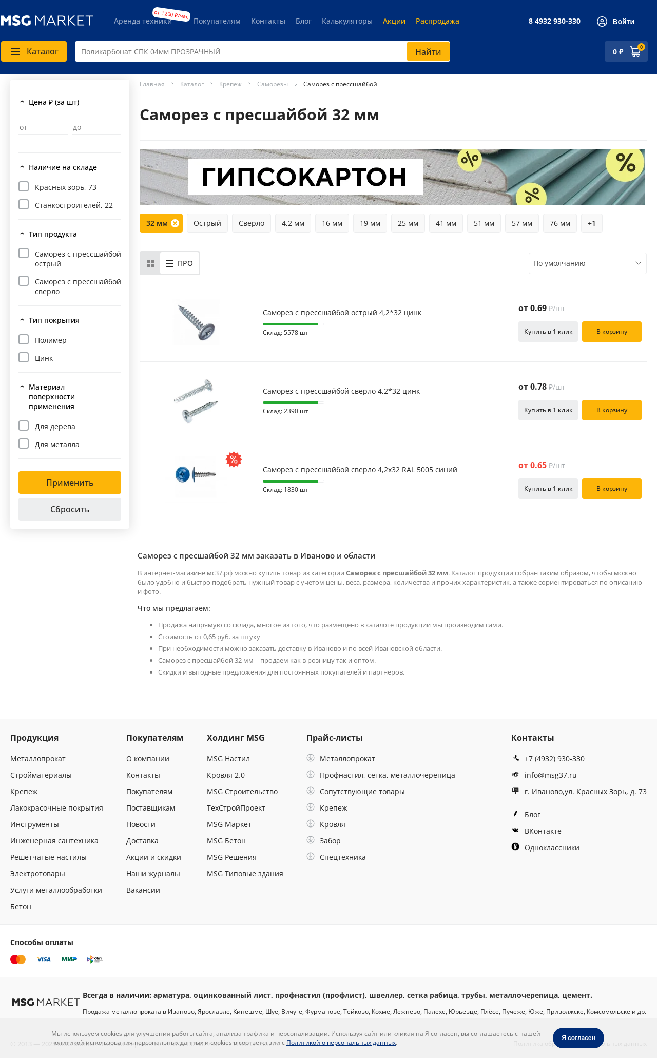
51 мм (484, 223)
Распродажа (437, 21)
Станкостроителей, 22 (74, 205)
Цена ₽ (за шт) (54, 102)
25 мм (408, 223)
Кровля (325, 824)
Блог (304, 21)
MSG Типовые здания (245, 873)
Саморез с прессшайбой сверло (78, 286)
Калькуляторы (347, 21)
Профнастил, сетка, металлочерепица (380, 775)
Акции (394, 21)
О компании (147, 758)
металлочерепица (523, 995)
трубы (473, 995)
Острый (207, 223)
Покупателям (217, 21)
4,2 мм (293, 223)
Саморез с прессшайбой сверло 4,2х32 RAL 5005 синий (360, 469)
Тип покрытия (54, 320)
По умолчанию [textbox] (559, 263)
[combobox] (262, 51)
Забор (323, 840)
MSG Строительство (242, 791)
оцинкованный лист (232, 995)
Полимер (51, 340)
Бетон (20, 906)
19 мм (370, 223)
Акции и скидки (153, 857)
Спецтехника (336, 857)
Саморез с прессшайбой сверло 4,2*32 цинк (341, 391)
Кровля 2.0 (226, 775)
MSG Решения (232, 857)
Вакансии (143, 890)
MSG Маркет (229, 824)
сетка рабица (432, 995)
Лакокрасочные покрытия (56, 808)
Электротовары (37, 873)
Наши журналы (153, 873)
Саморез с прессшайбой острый (78, 258)
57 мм (522, 223)
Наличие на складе (63, 167)
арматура (171, 995)
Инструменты (34, 824)
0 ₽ (618, 51)
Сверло (251, 223)
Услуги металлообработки (56, 890)
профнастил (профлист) (320, 995)
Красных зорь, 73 (65, 187)
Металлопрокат (38, 758)
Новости (141, 824)
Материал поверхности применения (52, 396)
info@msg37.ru (544, 775)
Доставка (142, 840)
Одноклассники (545, 847)
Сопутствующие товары (355, 791)
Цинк (44, 358)
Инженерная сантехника (54, 840)
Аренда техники (143, 21)
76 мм (560, 223)
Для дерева (55, 426)
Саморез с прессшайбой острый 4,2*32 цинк (342, 312)
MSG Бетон (226, 840)
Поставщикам (150, 808)
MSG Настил (228, 758)
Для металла (57, 444)
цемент (576, 995)
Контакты (268, 21)
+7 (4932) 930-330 (548, 758)
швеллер (386, 995)
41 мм (446, 223)
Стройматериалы (41, 775)
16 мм (332, 223)
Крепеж (23, 791)
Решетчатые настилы (48, 857)
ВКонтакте (536, 831)
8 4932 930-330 (555, 21)
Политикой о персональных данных (341, 1042)
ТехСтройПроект (236, 808)
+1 (592, 223)
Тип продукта (53, 234)
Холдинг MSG (236, 737)
